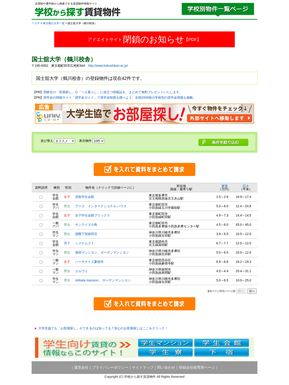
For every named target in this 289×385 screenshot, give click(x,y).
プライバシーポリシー (110, 367)
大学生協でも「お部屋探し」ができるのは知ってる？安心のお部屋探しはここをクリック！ (103, 328)
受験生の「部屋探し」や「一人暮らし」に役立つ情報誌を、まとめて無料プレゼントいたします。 (112, 92)
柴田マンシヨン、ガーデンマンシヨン (102, 252)
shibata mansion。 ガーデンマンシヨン (103, 280)
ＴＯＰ (36, 23)
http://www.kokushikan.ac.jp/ (108, 65)
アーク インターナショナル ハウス (101, 206)
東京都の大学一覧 (54, 23)
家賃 (224, 186)
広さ (246, 186)
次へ (252, 291)
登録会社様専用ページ (197, 367)
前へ (241, 291)
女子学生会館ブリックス (92, 215)
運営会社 (81, 367)
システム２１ (84, 243)
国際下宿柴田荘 (86, 234)
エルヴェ (81, 271)
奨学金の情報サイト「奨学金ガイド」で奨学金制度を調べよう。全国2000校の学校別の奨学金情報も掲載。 (119, 97)
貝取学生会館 (84, 197)
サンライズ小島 (86, 224)
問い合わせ (166, 367)
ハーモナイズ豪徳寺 (89, 262)
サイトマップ (143, 367)
